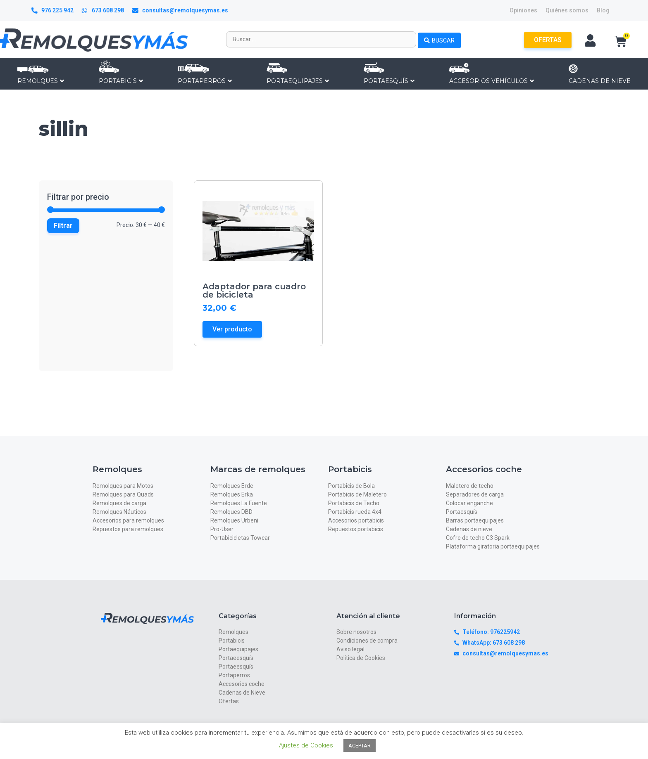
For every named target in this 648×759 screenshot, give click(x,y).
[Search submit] (439, 39)
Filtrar (63, 225)
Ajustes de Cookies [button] (306, 745)
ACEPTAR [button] (359, 745)
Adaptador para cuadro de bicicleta (254, 290)
